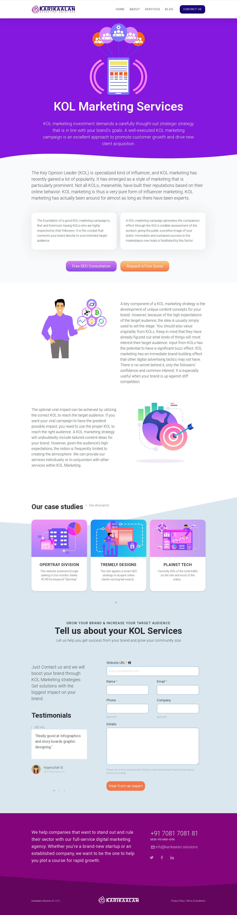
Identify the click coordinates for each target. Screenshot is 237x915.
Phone (111, 700)
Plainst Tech (178, 564)
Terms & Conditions (196, 901)
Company (164, 700)
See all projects (99, 505)
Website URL (118, 663)
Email (162, 681)
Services (152, 9)
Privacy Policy (178, 901)
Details (111, 724)
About (135, 9)
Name (112, 681)
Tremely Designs (118, 564)
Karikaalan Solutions (41, 901)
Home (120, 9)
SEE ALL (39, 727)
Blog (169, 9)
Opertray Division (59, 564)
